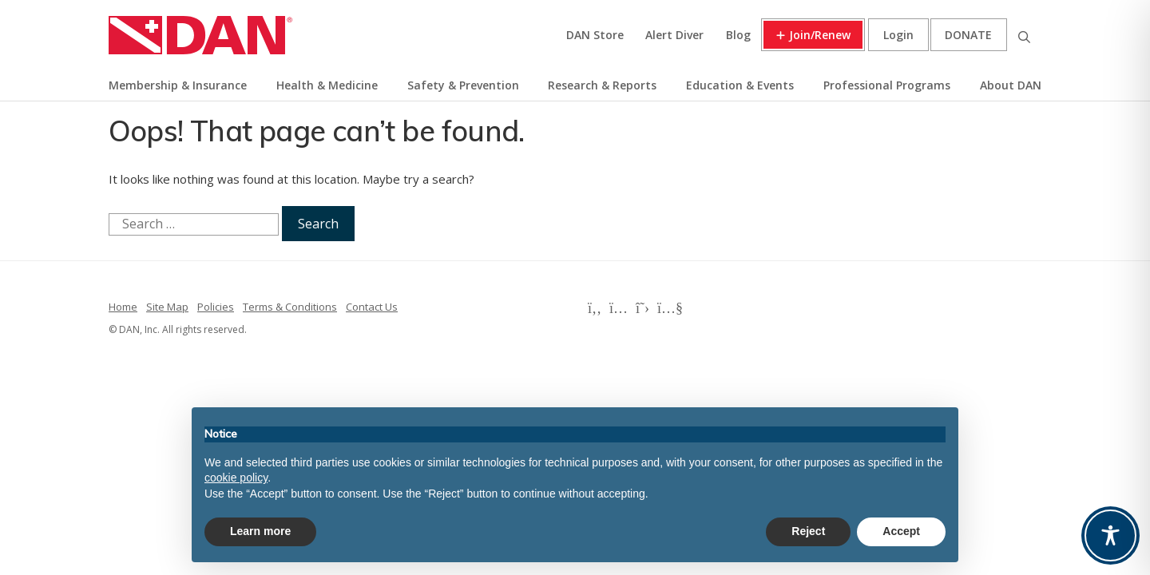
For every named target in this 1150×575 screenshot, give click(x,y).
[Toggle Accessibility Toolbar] (1110, 535)
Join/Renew (820, 34)
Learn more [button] (260, 531)
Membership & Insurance (178, 85)
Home (123, 306)
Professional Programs (886, 85)
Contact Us (372, 306)
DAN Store (595, 34)
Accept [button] (901, 531)
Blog (738, 34)
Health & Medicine (327, 85)
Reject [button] (808, 531)
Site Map (167, 306)
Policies (215, 306)
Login (898, 34)
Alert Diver (674, 34)
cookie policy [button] (236, 477)
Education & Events (740, 85)
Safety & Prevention (463, 85)
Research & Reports (602, 85)
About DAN (1010, 85)
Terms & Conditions (290, 306)
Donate (968, 34)
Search (1023, 35)
